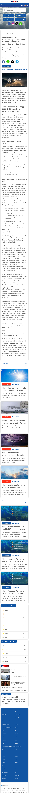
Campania (4, 733)
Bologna (16, 759)
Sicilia (3, 743)
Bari (15, 772)
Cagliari (16, 778)
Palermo (4, 778)
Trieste (3, 759)
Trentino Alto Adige (6, 721)
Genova (4, 753)
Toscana (16, 727)
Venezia (16, 756)
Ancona (3, 762)
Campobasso (5, 772)
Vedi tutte (25, 501)
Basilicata (4, 740)
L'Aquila (16, 769)
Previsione (6, 66)
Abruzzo (16, 733)
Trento (3, 756)
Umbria (3, 730)
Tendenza (6, 523)
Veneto (16, 721)
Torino (3, 749)
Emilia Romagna (5, 724)
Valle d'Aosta (17, 714)
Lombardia (17, 717)
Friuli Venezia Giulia (6, 727)
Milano (16, 753)
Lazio (16, 730)
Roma (16, 765)
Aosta (16, 749)
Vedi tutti (26, 364)
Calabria (16, 740)
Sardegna (17, 743)
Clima (6, 384)
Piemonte (4, 714)
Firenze (16, 762)
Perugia (3, 765)
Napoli (3, 769)
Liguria (3, 717)
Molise (3, 736)
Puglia (16, 736)
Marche (16, 724)
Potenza (4, 775)
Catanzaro (17, 775)
